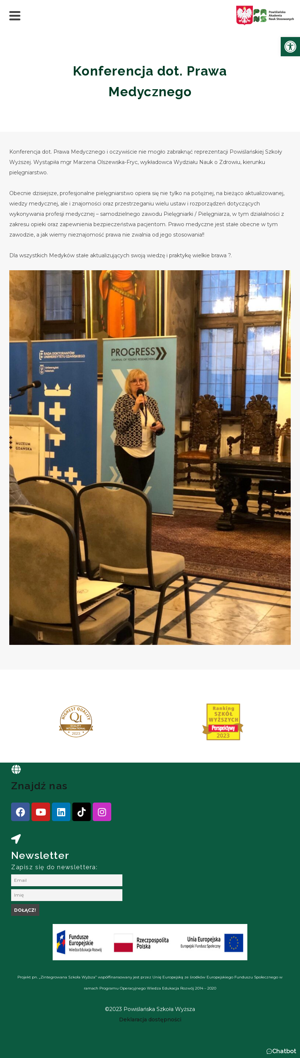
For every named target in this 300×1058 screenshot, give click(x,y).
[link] (290, 46)
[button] (281, 1051)
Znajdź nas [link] (39, 785)
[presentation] (29, 724)
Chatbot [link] (284, 1051)
